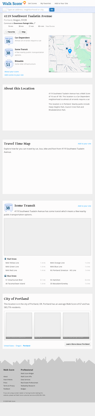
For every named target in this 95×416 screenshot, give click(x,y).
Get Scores (32, 3)
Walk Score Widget (27, 373)
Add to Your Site (61, 3)
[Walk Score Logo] (14, 3)
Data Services (25, 380)
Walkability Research (28, 386)
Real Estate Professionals (29, 383)
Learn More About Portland (78, 344)
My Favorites (46, 3)
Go (52, 10)
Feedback (6, 389)
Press (5, 383)
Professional (27, 370)
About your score (12, 72)
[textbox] (27, 10)
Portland (8, 20)
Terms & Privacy (9, 386)
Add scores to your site (14, 75)
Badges (23, 389)
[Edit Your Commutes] (34, 23)
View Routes (50, 26)
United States (9, 346)
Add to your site (84, 144)
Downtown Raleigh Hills (23, 23)
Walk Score (8, 370)
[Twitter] (4, 373)
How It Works (7, 380)
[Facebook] (8, 373)
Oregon (18, 346)
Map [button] (22, 32)
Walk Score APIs (26, 376)
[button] (4, 10)
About (5, 376)
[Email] (12, 373)
